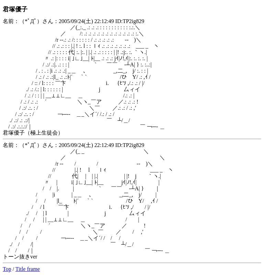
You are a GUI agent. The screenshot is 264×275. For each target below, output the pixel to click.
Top (7, 269)
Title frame (27, 269)
